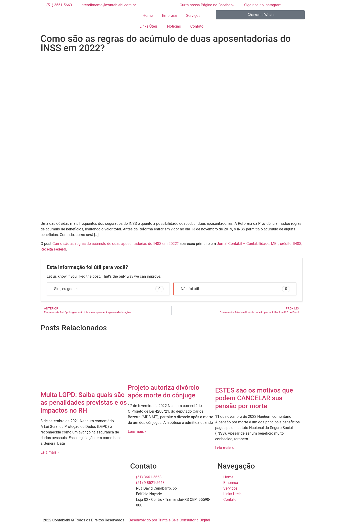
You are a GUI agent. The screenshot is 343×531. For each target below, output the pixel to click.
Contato (197, 26)
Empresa (169, 15)
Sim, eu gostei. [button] (109, 289)
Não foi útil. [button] (235, 289)
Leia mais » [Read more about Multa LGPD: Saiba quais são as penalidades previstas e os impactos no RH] (50, 452)
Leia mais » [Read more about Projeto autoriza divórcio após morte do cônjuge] (137, 431)
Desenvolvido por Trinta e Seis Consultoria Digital (169, 520)
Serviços (193, 15)
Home (148, 15)
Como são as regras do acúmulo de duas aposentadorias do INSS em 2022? (115, 243)
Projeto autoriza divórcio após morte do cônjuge (163, 391)
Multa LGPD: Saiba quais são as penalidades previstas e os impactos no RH (84, 402)
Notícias (174, 26)
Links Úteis (149, 26)
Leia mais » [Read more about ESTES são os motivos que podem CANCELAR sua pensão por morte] (224, 448)
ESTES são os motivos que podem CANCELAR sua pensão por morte (254, 398)
